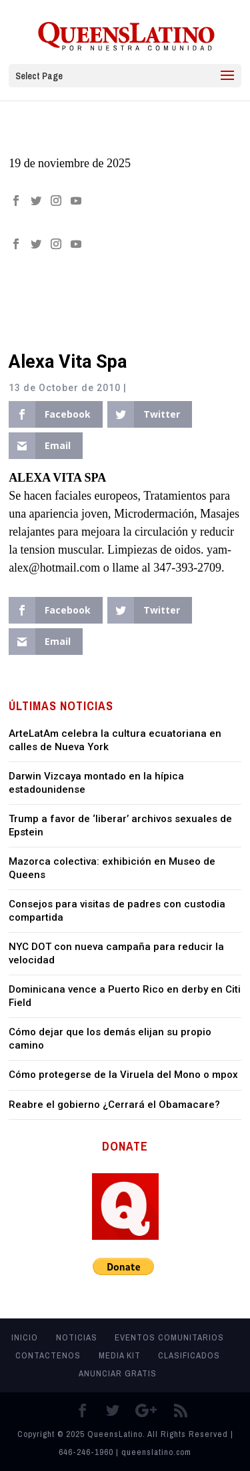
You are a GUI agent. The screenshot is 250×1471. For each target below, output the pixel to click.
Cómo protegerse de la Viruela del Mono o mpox (123, 1075)
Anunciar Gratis (118, 1373)
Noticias (76, 1337)
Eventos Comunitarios (169, 1337)
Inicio (24, 1337)
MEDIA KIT (120, 1355)
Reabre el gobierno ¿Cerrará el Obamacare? (114, 1105)
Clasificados (189, 1355)
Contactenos (48, 1355)
